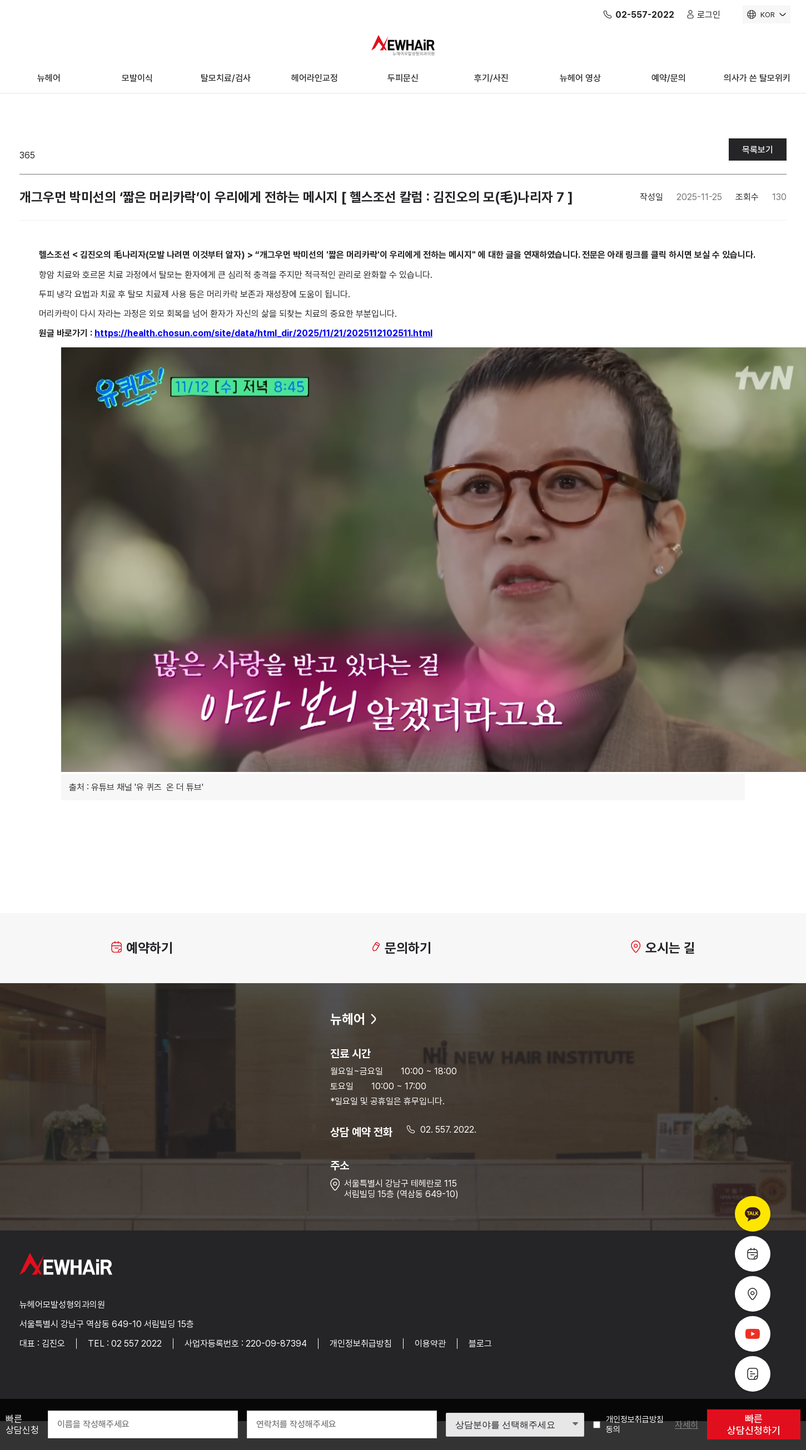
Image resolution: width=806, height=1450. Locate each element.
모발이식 (137, 78)
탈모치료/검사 (226, 78)
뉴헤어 (49, 78)
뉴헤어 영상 (580, 78)
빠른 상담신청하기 (753, 1424)
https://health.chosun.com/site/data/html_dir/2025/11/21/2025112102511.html (263, 333)
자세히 (686, 1424)
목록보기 (757, 149)
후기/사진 (491, 78)
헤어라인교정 (314, 78)
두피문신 (403, 78)
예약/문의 (668, 78)
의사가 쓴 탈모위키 (757, 78)
